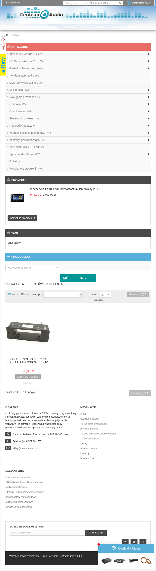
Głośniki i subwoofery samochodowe (24, 492)
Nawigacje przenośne (24, 97)
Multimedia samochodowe (19, 502)
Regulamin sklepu (89, 418)
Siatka (13, 294)
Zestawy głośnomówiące (27, 140)
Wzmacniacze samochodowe (30, 132)
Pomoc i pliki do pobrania (93, 423)
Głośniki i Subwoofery (26, 68)
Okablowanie (20, 111)
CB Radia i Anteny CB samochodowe (25, 482)
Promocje (69, 26)
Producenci (116, 26)
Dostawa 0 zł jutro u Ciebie (42, 26)
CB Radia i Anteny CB (26, 61)
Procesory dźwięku (24, 118)
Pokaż (95, 294)
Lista (25, 294)
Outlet (99, 26)
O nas (85, 26)
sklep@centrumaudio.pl (25, 448)
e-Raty (83, 443)
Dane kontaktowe (89, 428)
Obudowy (18, 104)
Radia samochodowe (16, 487)
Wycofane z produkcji (26, 168)
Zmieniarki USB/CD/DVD (26, 147)
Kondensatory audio (24, 75)
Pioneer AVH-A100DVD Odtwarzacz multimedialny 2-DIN (65, 189)
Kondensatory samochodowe (20, 497)
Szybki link (13, 2)
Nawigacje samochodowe (18, 507)
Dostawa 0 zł (87, 458)
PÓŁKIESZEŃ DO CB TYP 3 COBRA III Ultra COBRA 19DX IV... (28, 361)
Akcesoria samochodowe (18, 477)
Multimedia (19, 89)
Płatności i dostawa (90, 438)
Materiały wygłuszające (26, 82)
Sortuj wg (37, 294)
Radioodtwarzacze (23, 125)
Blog (133, 26)
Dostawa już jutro (89, 448)
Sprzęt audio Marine (24, 154)
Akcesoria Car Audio (25, 54)
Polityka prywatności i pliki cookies (98, 433)
